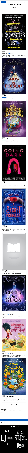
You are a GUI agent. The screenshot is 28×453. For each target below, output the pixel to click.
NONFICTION (9, 140)
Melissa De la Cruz (4, 140)
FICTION (8, 53)
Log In (6, 422)
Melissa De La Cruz (4, 53)
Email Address (1, 412)
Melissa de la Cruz (4, 271)
